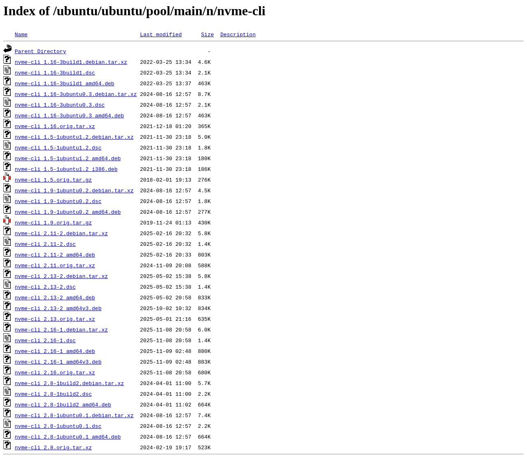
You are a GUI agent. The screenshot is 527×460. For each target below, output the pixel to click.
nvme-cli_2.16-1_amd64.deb (55, 351)
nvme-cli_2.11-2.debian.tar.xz (61, 233)
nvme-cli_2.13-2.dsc (45, 286)
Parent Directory (40, 51)
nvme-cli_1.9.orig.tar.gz (53, 222)
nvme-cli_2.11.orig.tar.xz (55, 265)
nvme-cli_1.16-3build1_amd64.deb (64, 83)
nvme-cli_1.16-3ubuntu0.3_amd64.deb (69, 115)
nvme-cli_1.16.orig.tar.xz (55, 126)
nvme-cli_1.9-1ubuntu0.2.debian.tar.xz (74, 190)
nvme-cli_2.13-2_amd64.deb (55, 297)
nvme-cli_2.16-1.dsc (45, 340)
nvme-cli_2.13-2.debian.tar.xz (61, 276)
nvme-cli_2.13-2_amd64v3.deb (58, 308)
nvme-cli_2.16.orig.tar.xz (55, 372)
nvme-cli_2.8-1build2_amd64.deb (63, 404)
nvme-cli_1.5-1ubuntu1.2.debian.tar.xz (74, 136)
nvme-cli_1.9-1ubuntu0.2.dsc (58, 201)
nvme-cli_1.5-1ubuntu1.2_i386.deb (66, 169)
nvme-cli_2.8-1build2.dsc (53, 393)
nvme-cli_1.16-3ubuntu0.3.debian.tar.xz (76, 94)
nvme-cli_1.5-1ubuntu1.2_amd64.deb (68, 158)
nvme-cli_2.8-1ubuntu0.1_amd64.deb (68, 436)
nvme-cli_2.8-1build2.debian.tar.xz (69, 383)
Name (21, 34)
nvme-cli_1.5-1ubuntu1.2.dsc (58, 147)
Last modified (161, 34)
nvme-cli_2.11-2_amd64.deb (55, 254)
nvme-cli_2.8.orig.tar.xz (53, 447)
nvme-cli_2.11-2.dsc (45, 244)
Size (207, 34)
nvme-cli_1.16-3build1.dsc (55, 72)
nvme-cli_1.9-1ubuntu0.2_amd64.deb (68, 211)
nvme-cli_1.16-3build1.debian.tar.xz (71, 61)
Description (238, 34)
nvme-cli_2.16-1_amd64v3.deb (58, 361)
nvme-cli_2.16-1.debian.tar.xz (61, 329)
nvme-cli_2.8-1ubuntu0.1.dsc (58, 426)
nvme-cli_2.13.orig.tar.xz (55, 318)
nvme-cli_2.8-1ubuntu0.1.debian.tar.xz (74, 415)
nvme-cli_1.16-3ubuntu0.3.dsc (60, 104)
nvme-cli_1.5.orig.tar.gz (53, 179)
